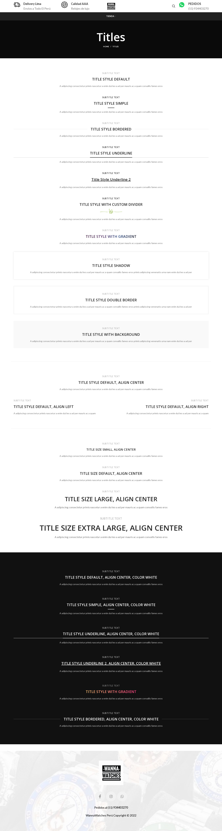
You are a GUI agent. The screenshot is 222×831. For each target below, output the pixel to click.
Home (106, 46)
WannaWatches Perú (99, 815)
